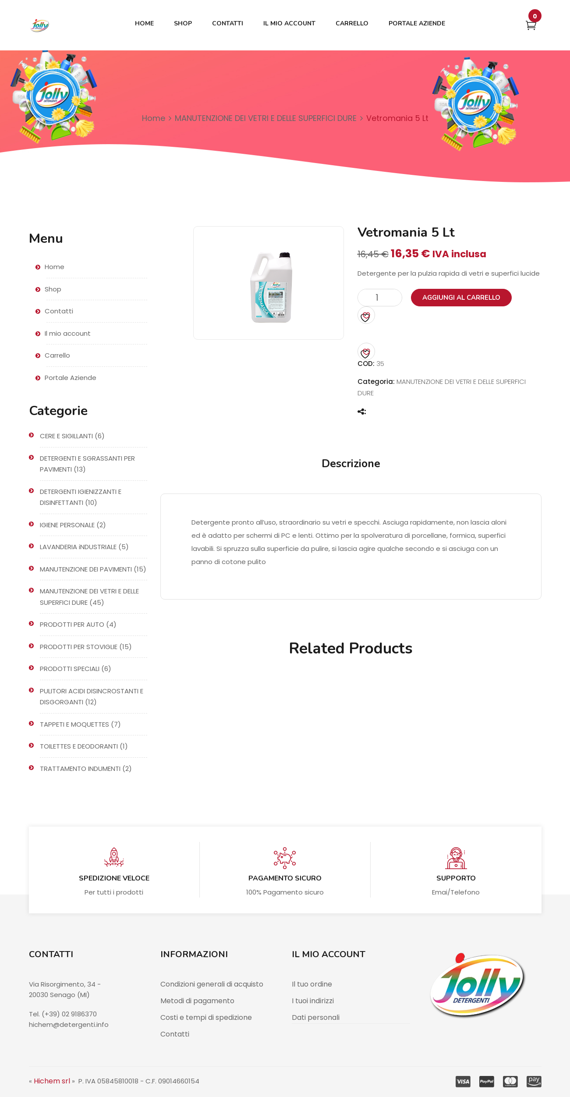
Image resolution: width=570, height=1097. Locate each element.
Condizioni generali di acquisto (211, 984)
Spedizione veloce (114, 878)
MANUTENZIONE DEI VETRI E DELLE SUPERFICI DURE (266, 118)
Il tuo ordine (312, 984)
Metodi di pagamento (197, 1001)
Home (153, 118)
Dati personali (316, 1017)
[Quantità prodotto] (380, 297)
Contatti (174, 1034)
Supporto (456, 878)
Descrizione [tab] (351, 463)
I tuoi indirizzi (313, 1001)
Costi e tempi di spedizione (206, 1017)
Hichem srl (52, 1081)
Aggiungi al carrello (461, 297)
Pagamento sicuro (285, 878)
